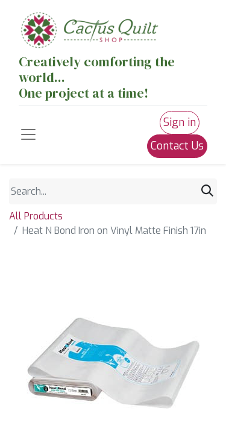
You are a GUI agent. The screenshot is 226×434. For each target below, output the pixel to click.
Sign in (179, 122)
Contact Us (177, 146)
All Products (36, 216)
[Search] (207, 191)
